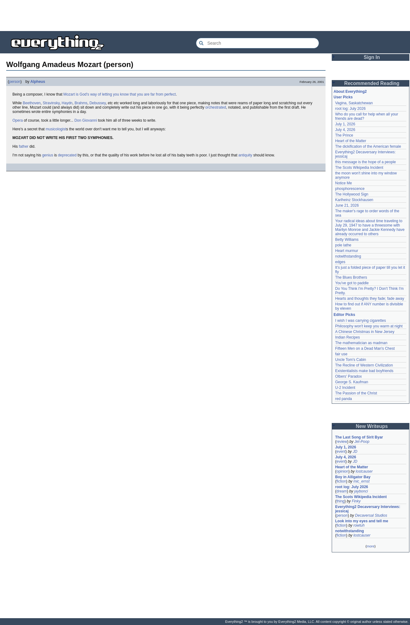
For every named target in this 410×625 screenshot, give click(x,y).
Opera (17, 120)
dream (341, 491)
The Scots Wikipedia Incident (359, 167)
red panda (343, 399)
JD (355, 451)
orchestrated (215, 107)
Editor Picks (344, 314)
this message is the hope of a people (365, 162)
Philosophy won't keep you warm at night (369, 326)
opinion (342, 471)
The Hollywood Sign (351, 194)
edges (340, 262)
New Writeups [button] (372, 426)
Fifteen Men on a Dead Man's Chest (365, 348)
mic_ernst (361, 481)
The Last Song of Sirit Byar (359, 437)
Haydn (67, 103)
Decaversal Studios (371, 515)
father (24, 146)
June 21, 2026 (347, 205)
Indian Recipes (347, 337)
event (340, 451)
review (341, 441)
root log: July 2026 (350, 108)
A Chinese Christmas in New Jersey (364, 332)
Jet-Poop (361, 441)
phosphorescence (350, 189)
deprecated (67, 155)
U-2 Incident (345, 387)
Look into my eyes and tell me (361, 521)
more (370, 546)
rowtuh (359, 525)
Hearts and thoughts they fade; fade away (369, 298)
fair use (341, 354)
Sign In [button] (372, 57)
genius (47, 155)
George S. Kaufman (351, 382)
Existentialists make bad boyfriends (364, 371)
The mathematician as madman (361, 343)
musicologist (56, 129)
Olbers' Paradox (348, 376)
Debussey (97, 103)
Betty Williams (346, 239)
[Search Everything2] (257, 43)
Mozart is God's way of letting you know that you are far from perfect (119, 94)
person (14, 81)
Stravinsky (51, 103)
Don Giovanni (85, 120)
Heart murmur (346, 251)
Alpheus (37, 81)
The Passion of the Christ (356, 393)
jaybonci (361, 491)
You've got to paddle (352, 283)
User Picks (343, 97)
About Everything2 (350, 91)
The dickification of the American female (368, 146)
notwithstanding (348, 256)
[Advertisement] (205, 15)
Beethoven (31, 103)
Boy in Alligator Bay (353, 477)
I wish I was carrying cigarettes (360, 320)
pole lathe (343, 245)
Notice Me (343, 183)
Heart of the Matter (350, 141)
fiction (341, 481)
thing (340, 501)
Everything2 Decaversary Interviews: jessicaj (368, 509)
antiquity (245, 155)
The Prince (344, 135)
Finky (356, 501)
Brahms (81, 103)
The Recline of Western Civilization (364, 365)
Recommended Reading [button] (371, 83)
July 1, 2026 (345, 124)
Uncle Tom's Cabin (350, 359)
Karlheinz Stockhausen (354, 200)
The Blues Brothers (351, 277)
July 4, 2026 (345, 130)
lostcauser (364, 471)
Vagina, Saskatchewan (354, 103)
